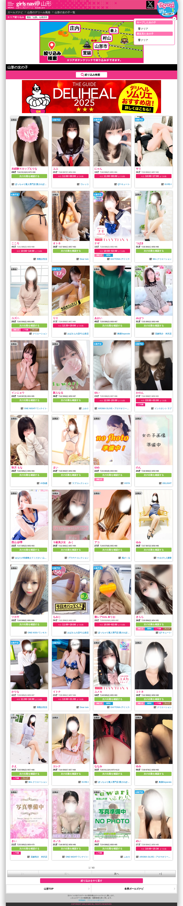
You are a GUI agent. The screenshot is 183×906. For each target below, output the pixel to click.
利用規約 (82, 900)
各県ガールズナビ (134, 888)
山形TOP (49, 888)
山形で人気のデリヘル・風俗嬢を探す (30, 8)
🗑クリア (143, 28)
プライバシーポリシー (95, 900)
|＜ (23, 873)
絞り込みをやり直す (91, 880)
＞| (160, 873)
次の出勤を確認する (29, 176)
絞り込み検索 (92, 74)
